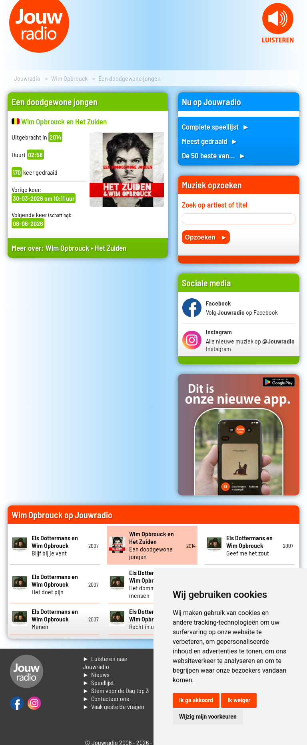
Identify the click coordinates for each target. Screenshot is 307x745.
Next (296, 48)
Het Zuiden (110, 247)
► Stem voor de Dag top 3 (116, 690)
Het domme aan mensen (152, 584)
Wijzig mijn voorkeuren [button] (208, 716)
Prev (10, 48)
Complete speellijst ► (215, 126)
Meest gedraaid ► (210, 141)
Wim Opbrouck (69, 78)
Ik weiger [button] (238, 700)
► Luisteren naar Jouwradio (105, 662)
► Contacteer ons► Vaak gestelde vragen (114, 702)
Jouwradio (27, 78)
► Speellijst (98, 682)
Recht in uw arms (152, 618)
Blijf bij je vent (55, 545)
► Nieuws (96, 674)
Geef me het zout (249, 545)
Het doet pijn (55, 584)
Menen (55, 618)
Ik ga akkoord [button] (196, 700)
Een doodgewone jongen (151, 545)
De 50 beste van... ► (214, 155)
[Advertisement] (88, 335)
